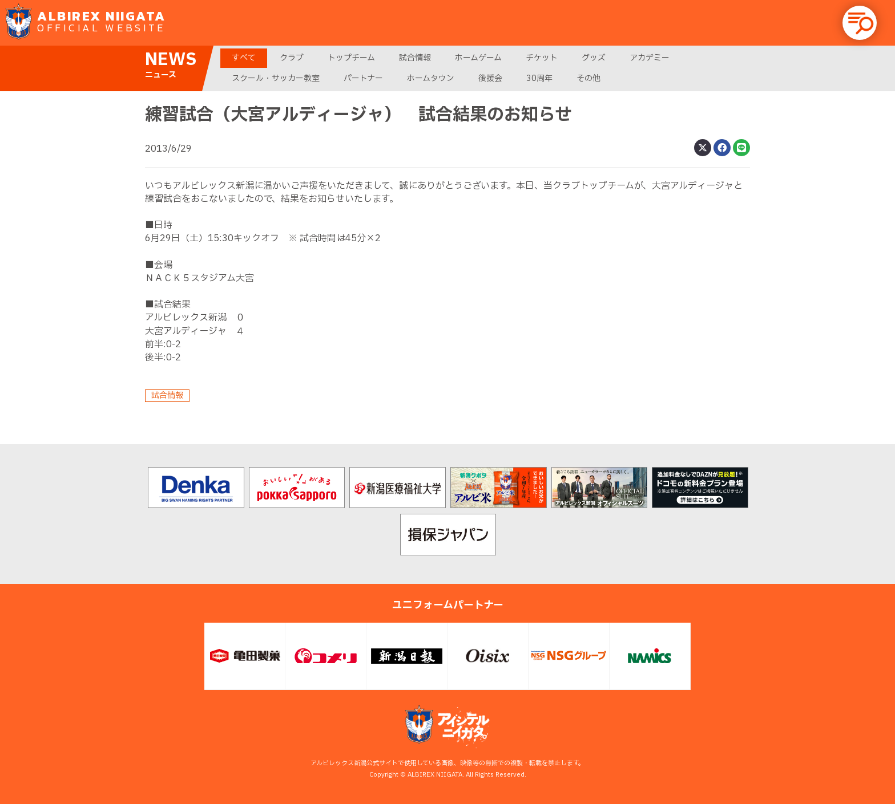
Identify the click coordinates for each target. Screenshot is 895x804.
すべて (244, 58)
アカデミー (650, 58)
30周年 (539, 78)
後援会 (490, 78)
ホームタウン (430, 78)
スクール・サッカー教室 (276, 78)
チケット (542, 58)
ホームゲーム (478, 58)
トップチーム (351, 58)
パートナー (363, 78)
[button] (859, 23)
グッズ (594, 58)
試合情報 (415, 58)
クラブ (292, 58)
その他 (588, 78)
